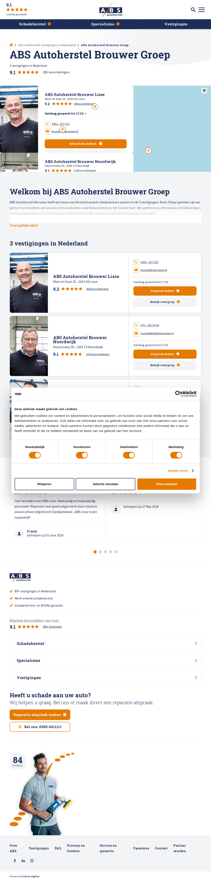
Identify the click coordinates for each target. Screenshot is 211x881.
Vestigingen (39, 848)
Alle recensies (52, 627)
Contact (161, 848)
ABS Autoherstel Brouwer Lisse (86, 276)
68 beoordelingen (97, 289)
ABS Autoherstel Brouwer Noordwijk (80, 339)
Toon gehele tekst (24, 225)
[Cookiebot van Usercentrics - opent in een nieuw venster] (178, 394)
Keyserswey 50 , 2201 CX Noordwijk (78, 347)
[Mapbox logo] (10, 168)
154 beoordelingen (98, 354)
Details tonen (178, 470)
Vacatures (141, 848)
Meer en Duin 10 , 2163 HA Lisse (75, 281)
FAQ (58, 848)
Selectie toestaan (105, 484)
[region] (105, 129)
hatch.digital (31, 876)
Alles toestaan (166, 484)
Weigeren (44, 484)
